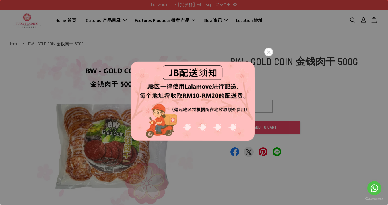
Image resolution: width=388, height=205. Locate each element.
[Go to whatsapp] (374, 188)
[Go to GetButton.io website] (374, 199)
